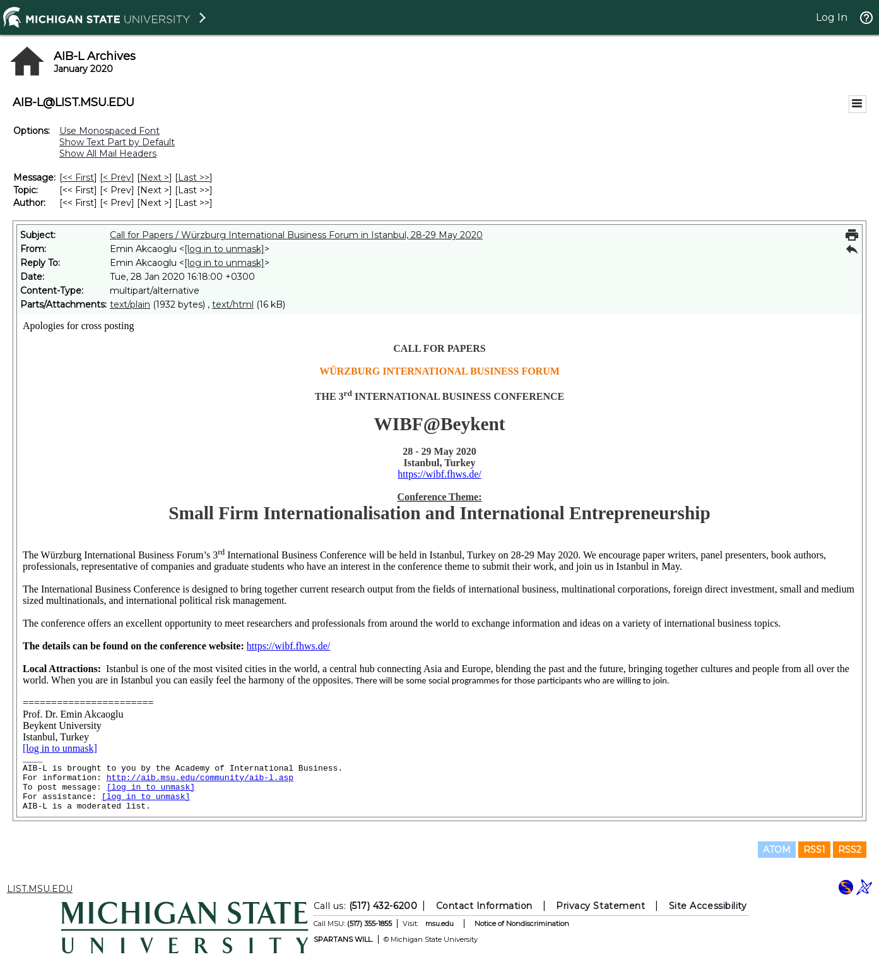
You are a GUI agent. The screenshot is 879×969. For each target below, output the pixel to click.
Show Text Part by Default (117, 142)
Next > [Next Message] (154, 177)
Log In (831, 17)
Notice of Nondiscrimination (521, 923)
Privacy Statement (600, 906)
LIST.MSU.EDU (40, 888)
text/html (233, 304)
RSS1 (814, 849)
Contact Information (483, 906)
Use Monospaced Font (109, 130)
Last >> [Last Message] (193, 177)
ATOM (777, 849)
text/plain (130, 304)
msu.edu (439, 923)
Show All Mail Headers (107, 153)
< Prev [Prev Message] (117, 177)
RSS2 (849, 849)
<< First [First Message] (78, 177)
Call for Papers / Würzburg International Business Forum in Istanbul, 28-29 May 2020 (296, 235)
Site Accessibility (707, 906)
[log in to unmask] (224, 249)
